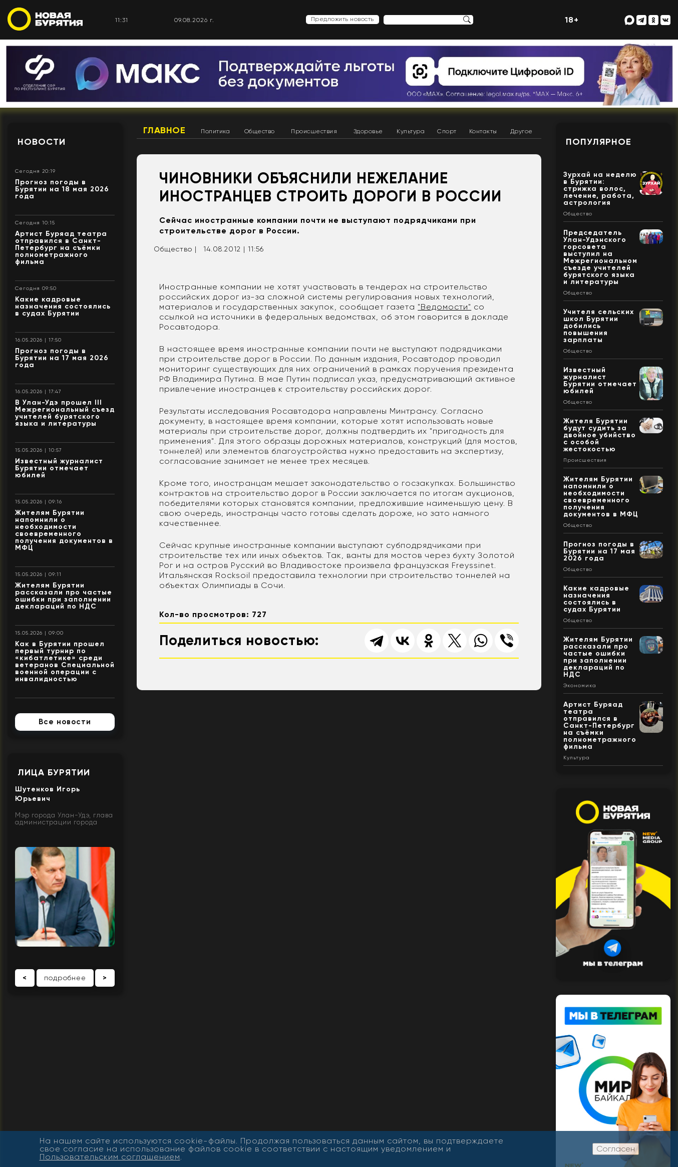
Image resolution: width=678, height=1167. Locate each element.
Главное (164, 130)
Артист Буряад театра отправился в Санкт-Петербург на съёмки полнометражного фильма (61, 247)
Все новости (65, 721)
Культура (411, 131)
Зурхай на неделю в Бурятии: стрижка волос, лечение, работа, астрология (600, 188)
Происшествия (314, 131)
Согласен (615, 1148)
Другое (521, 131)
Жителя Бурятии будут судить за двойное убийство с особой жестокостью (599, 435)
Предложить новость (342, 19)
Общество (259, 131)
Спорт (447, 131)
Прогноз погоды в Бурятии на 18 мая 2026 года (62, 189)
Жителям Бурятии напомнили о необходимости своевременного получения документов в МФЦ (64, 530)
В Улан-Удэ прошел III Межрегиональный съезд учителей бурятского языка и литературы (65, 413)
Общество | (175, 249)
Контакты (483, 131)
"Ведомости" (444, 307)
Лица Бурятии (54, 772)
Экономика (579, 685)
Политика (215, 131)
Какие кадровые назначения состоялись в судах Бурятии (63, 306)
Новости (42, 141)
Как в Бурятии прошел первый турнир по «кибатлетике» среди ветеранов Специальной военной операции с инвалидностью (65, 661)
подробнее (65, 978)
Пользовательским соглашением (110, 1156)
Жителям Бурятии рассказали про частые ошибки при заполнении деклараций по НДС (63, 596)
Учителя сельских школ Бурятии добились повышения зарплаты (598, 326)
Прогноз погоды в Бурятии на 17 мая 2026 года (62, 358)
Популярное (598, 141)
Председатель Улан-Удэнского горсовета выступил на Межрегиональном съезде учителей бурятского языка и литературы (600, 257)
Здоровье (368, 131)
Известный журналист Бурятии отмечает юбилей (59, 468)
